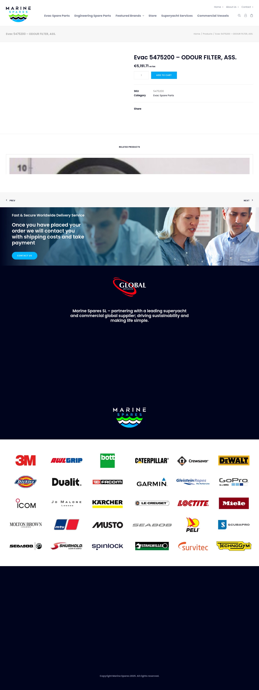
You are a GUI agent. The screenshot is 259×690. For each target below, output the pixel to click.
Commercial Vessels (213, 16)
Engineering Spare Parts (92, 16)
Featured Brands (130, 16)
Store (153, 16)
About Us (232, 7)
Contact (247, 7)
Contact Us (24, 255)
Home (218, 7)
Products (207, 33)
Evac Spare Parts (57, 16)
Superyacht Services (177, 16)
